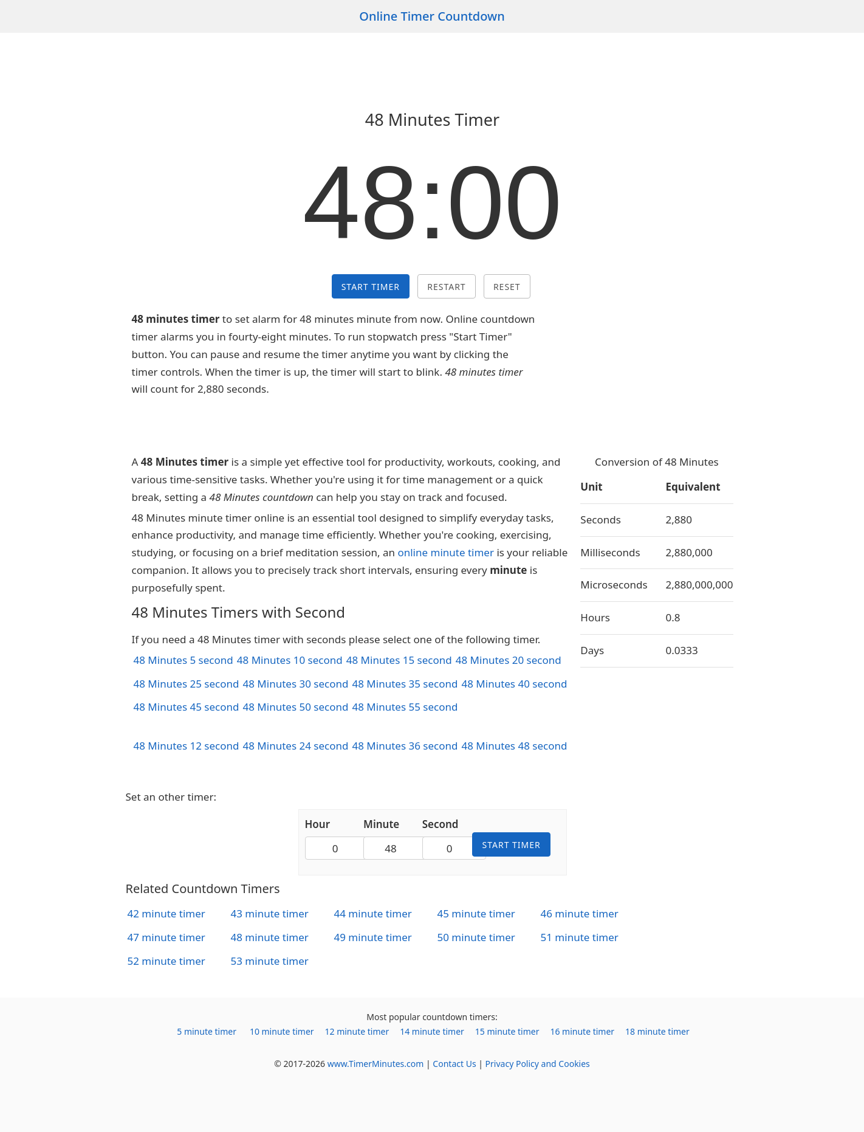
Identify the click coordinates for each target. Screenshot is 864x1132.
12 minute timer (357, 1031)
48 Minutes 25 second (186, 684)
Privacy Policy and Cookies (537, 1063)
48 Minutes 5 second (183, 660)
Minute (381, 824)
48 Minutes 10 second (290, 660)
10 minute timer (282, 1031)
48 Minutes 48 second (514, 746)
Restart (446, 286)
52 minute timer (166, 961)
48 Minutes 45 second (186, 707)
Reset (507, 286)
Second (440, 824)
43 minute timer (270, 913)
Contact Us (454, 1063)
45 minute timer (476, 913)
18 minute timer (657, 1031)
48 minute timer (270, 937)
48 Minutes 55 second (405, 707)
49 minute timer (373, 937)
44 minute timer (373, 913)
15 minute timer (507, 1031)
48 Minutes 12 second (186, 746)
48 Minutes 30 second (295, 684)
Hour (318, 824)
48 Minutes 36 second (405, 746)
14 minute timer (432, 1031)
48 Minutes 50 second (295, 707)
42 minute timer (166, 913)
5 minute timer (206, 1031)
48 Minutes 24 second (295, 746)
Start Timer (370, 286)
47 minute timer (166, 937)
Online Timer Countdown (432, 16)
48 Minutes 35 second (405, 684)
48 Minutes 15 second (399, 660)
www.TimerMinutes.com (375, 1063)
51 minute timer (580, 937)
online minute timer (445, 552)
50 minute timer (476, 937)
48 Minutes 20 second (508, 660)
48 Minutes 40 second (514, 684)
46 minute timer (580, 913)
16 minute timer (582, 1031)
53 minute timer (270, 961)
